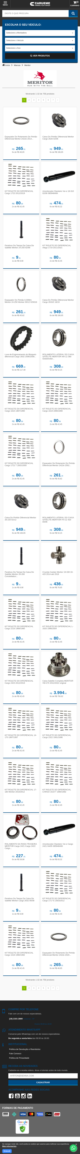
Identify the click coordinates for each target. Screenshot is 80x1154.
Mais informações (9, 1146)
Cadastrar (43, 1082)
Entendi (7, 1151)
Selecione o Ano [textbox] (13, 48)
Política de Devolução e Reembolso (24, 1049)
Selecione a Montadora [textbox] (16, 33)
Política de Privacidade (19, 1058)
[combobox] (40, 33)
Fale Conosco (15, 1053)
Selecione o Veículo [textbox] (15, 40)
